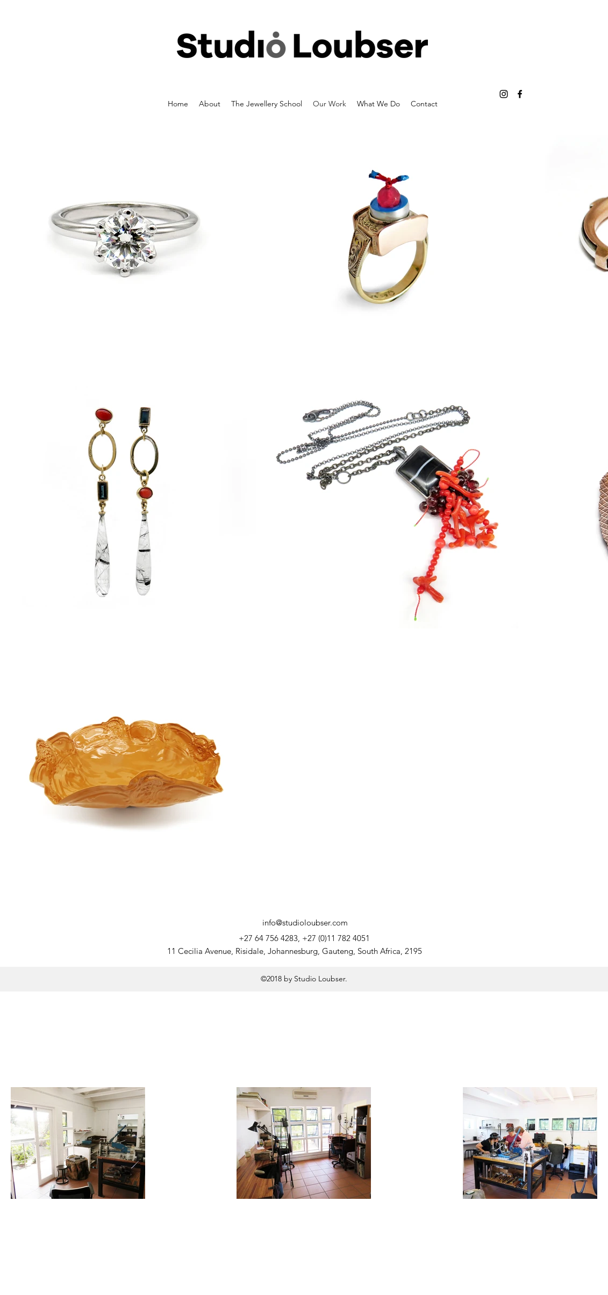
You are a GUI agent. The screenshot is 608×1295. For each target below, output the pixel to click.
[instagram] (503, 94)
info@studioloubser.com (305, 922)
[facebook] (519, 94)
